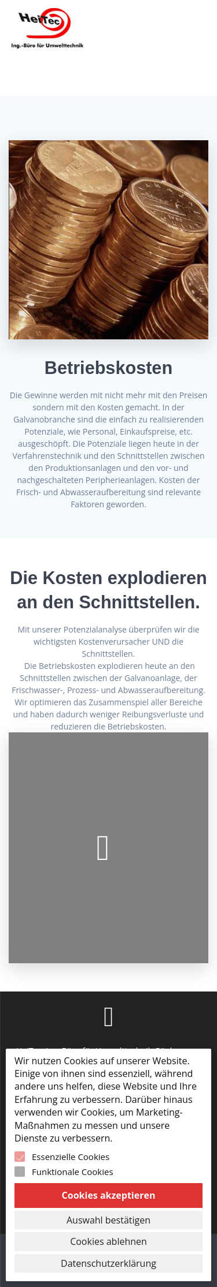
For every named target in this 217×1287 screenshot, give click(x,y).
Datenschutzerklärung (108, 1263)
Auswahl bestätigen (108, 1220)
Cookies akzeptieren (109, 1195)
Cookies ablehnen (108, 1241)
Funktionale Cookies (72, 1171)
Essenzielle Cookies (70, 1156)
